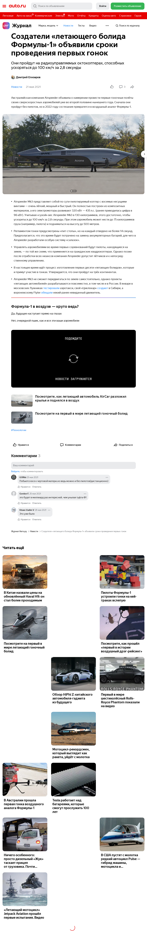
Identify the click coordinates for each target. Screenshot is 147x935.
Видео (93, 25)
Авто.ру (17, 6)
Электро (60, 15)
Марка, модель (49, 25)
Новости (68, 25)
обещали (47, 292)
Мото (71, 15)
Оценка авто (109, 15)
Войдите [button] (15, 471)
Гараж (138, 15)
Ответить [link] (36, 487)
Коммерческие (43, 15)
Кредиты (94, 15)
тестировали (51, 288)
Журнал (17, 25)
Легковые (8, 15)
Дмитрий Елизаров (25, 77)
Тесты (81, 25)
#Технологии (18, 430)
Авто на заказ (25, 15)
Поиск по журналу (128, 25)
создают (103, 288)
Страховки (125, 15)
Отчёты (81, 15)
